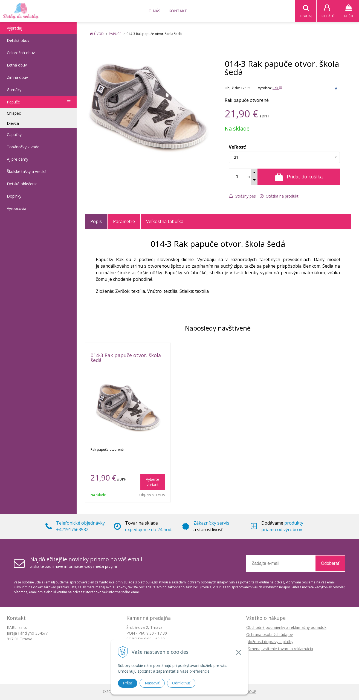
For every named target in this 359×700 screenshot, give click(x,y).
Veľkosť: (237, 147)
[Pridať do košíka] (298, 177)
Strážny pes (242, 196)
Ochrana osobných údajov (269, 634)
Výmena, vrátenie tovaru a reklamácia (279, 649)
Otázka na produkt (279, 196)
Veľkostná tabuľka (164, 222)
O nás (154, 10)
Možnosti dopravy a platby (269, 641)
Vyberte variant (152, 482)
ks (248, 177)
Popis (96, 222)
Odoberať (330, 563)
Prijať (127, 683)
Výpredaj (14, 28)
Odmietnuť (181, 683)
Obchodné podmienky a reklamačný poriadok (286, 627)
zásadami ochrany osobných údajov (200, 582)
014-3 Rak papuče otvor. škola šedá (126, 358)
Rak (277, 88)
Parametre (124, 222)
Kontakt (178, 10)
